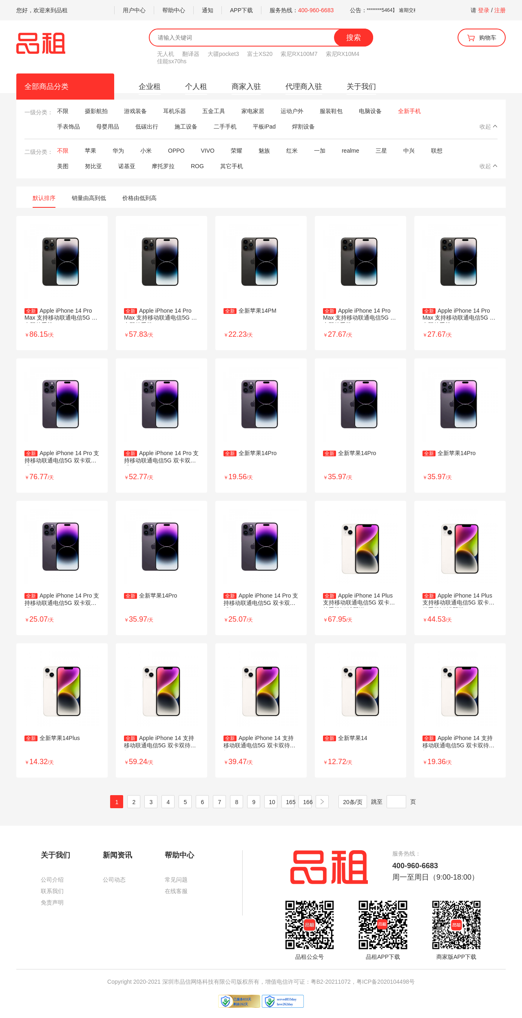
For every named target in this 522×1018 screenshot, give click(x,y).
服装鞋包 (331, 111)
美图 (63, 166)
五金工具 (213, 111)
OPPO (176, 150)
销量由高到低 (89, 198)
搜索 (353, 37)
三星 (381, 150)
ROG (197, 166)
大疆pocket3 (223, 54)
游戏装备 (135, 111)
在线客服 (176, 891)
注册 (500, 10)
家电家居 (252, 111)
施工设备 (186, 126)
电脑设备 (370, 111)
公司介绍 (52, 879)
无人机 (165, 54)
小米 (146, 150)
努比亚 (93, 166)
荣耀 (236, 150)
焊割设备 (303, 126)
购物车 (481, 38)
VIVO (207, 150)
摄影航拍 (96, 111)
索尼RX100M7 (299, 54)
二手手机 (225, 126)
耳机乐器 (174, 111)
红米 (292, 150)
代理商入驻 (303, 86)
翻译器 (190, 54)
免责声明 (52, 902)
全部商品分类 (46, 86)
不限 (63, 111)
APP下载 (241, 10)
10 (272, 802)
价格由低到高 (139, 198)
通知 (207, 10)
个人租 (196, 86)
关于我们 (361, 86)
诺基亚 (126, 166)
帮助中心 (173, 10)
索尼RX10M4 (342, 54)
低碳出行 (146, 126)
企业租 (150, 86)
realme (350, 150)
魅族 (264, 150)
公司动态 (114, 879)
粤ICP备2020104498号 (385, 981)
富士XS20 (259, 54)
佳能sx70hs (171, 61)
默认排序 (44, 198)
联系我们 (52, 891)
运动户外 (292, 111)
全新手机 (409, 111)
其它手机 (231, 166)
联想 (436, 150)
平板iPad (264, 126)
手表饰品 (68, 126)
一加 (319, 150)
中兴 (409, 150)
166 (307, 802)
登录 (483, 10)
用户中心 (134, 10)
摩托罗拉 (163, 166)
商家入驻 (246, 86)
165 (290, 802)
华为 (118, 150)
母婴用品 (107, 126)
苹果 (90, 150)
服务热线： (302, 10)
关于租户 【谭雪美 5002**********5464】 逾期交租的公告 (393, 10)
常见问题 (176, 879)
